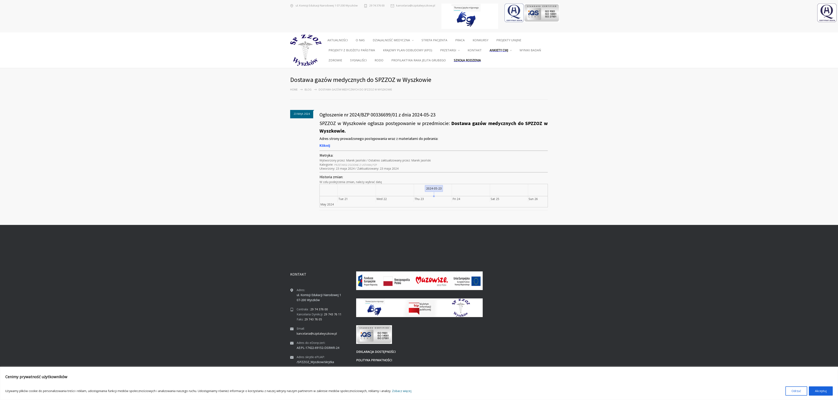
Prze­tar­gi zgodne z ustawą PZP (355, 165)
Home (293, 89)
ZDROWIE (335, 60)
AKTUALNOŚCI (337, 40)
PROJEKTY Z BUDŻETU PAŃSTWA (351, 50)
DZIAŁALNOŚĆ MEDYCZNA (391, 40)
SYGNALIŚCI (358, 60)
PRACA (460, 40)
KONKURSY (480, 40)
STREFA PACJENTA (434, 40)
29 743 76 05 (313, 319)
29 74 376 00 (376, 5)
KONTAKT (475, 50)
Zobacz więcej (401, 391)
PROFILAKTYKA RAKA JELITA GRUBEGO (418, 60)
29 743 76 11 (332, 314)
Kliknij (324, 145)
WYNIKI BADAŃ (530, 50)
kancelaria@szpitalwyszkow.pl (415, 5)
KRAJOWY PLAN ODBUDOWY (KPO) (407, 50)
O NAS (360, 40)
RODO (379, 60)
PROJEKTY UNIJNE (508, 40)
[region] (419, 383)
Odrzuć (796, 391)
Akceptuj (821, 391)
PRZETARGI (448, 50)
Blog (308, 89)
